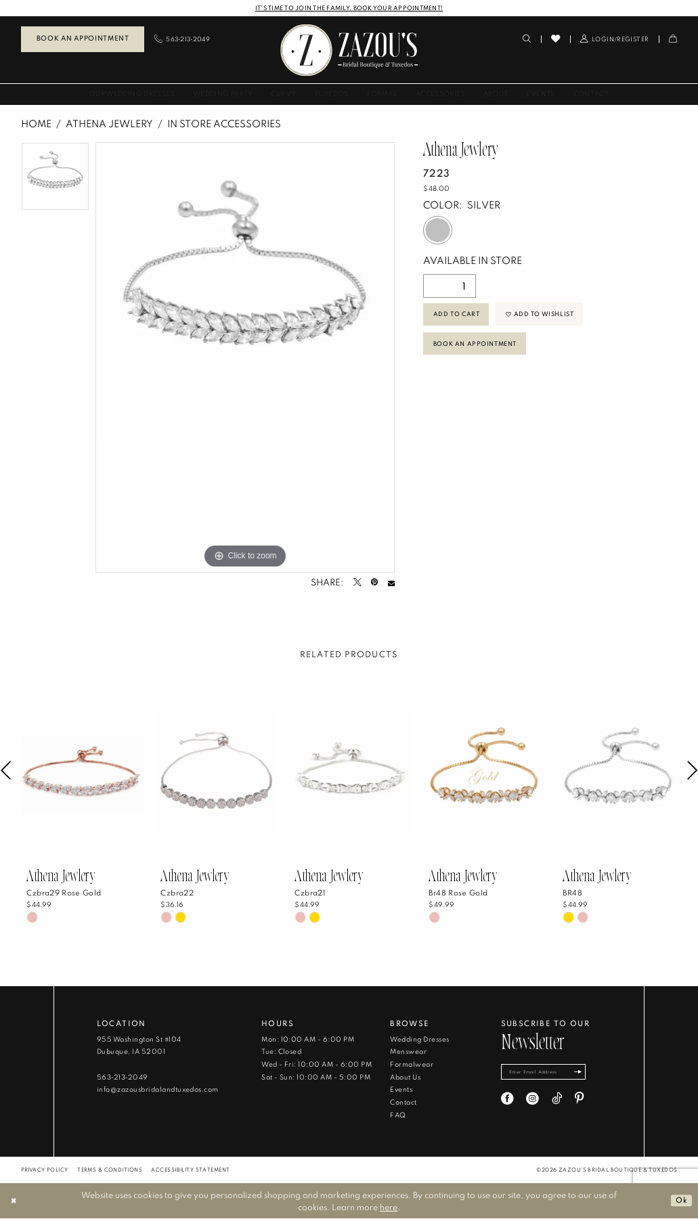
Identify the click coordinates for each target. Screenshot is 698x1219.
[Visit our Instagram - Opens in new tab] (532, 1101)
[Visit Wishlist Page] (555, 39)
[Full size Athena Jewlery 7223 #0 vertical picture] (245, 358)
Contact (403, 1103)
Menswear (408, 1052)
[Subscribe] (590, 1074)
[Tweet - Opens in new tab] (357, 583)
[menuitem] (83, 40)
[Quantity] (449, 286)
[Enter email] (550, 1074)
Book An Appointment (481, 351)
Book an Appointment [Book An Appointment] (83, 39)
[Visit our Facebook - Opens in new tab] (507, 1101)
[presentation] (82, 772)
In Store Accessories (224, 124)
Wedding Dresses (419, 1040)
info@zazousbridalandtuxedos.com (158, 1090)
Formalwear (411, 1065)
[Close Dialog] (15, 1201)
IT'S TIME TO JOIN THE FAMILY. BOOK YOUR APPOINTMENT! (349, 7)
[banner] (349, 50)
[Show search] (526, 39)
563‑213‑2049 (122, 1077)
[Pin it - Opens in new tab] (374, 583)
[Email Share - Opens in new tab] (391, 583)
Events (401, 1090)
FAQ (398, 1115)
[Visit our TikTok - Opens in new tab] (557, 1101)
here (388, 1207)
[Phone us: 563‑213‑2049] (182, 39)
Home (36, 124)
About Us (405, 1077)
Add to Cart (460, 317)
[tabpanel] (55, 180)
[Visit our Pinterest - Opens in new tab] (579, 1101)
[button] (614, 39)
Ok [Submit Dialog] (680, 1200)
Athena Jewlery (109, 124)
